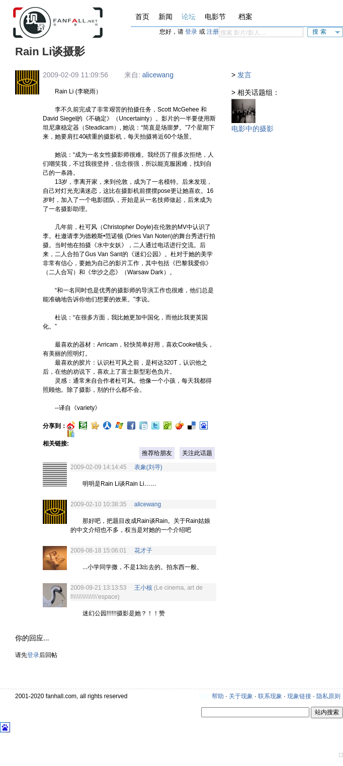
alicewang (158, 75)
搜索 (320, 31)
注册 (213, 31)
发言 (244, 75)
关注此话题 (197, 453)
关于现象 (241, 696)
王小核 (143, 587)
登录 (191, 31)
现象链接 (299, 696)
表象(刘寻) (148, 467)
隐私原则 (328, 696)
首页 (142, 17)
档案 (245, 17)
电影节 (215, 17)
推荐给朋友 (157, 453)
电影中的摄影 (252, 129)
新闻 (165, 17)
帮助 (218, 696)
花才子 (143, 550)
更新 (204, 696)
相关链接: (56, 443)
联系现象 (270, 696)
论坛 (189, 17)
